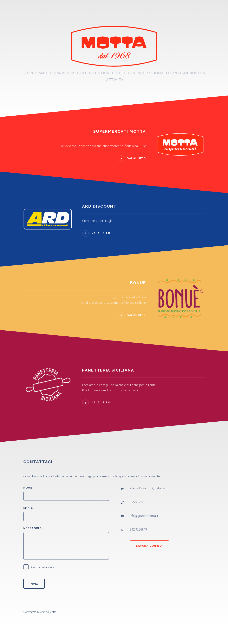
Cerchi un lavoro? (42, 567)
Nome (27, 487)
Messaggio (32, 528)
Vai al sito (136, 158)
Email (28, 507)
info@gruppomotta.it (144, 516)
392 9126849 (138, 529)
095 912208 (137, 502)
